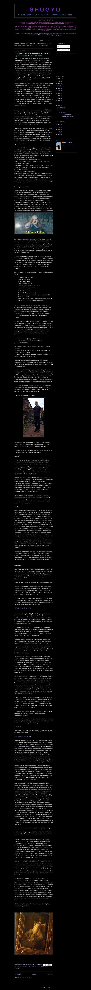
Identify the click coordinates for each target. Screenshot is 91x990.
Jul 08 (62, 112)
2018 (59, 98)
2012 (59, 83)
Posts (59, 46)
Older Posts (50, 974)
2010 (59, 78)
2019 (59, 100)
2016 (59, 93)
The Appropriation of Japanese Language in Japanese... (67, 116)
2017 (59, 95)
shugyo (16, 968)
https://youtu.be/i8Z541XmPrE (22, 608)
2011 (59, 81)
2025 (59, 132)
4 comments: (39, 964)
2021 (59, 105)
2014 (59, 88)
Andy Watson (68, 142)
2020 (59, 103)
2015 (59, 91)
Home (34, 974)
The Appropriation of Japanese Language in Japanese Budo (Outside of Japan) (32, 55)
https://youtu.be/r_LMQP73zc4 (22, 736)
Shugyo (46, 9)
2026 (59, 134)
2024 (59, 129)
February (61, 107)
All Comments (61, 49)
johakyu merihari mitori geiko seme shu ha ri (33, 966)
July (60, 110)
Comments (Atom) (27, 977)
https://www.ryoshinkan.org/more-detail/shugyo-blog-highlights (45, 35)
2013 (59, 86)
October (61, 121)
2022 (59, 124)
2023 (59, 127)
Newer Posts (17, 974)
